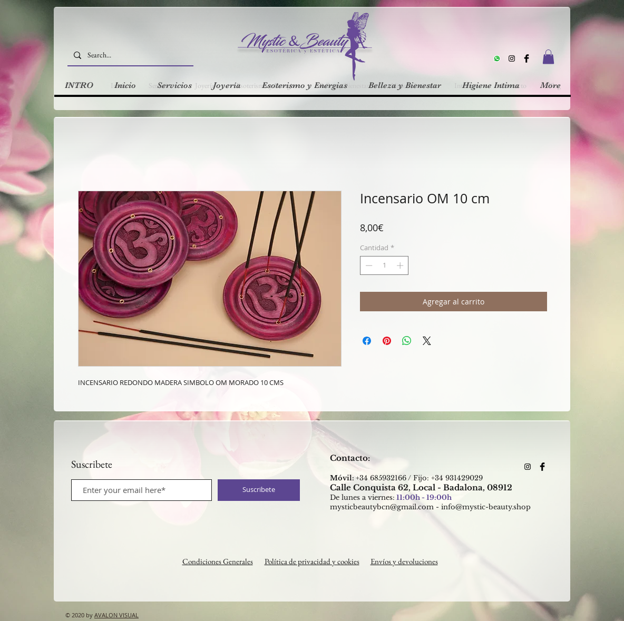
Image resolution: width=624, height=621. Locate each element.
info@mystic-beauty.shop (486, 506)
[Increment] (401, 265)
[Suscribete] (259, 490)
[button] (548, 57)
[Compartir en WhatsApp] (407, 340)
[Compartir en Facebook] (366, 340)
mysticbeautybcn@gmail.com (382, 506)
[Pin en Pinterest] (387, 340)
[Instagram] (512, 58)
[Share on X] (427, 340)
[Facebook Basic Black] (526, 58)
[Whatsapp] (497, 58)
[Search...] (129, 55)
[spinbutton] (384, 265)
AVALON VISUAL (116, 615)
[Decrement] (368, 265)
